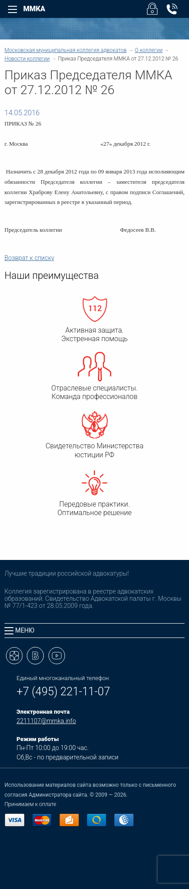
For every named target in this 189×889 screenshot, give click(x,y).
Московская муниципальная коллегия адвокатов (65, 50)
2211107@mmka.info (46, 720)
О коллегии (149, 50)
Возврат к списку (29, 257)
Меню (19, 630)
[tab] (94, 630)
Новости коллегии (27, 59)
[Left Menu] (12, 9)
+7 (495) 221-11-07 (63, 691)
